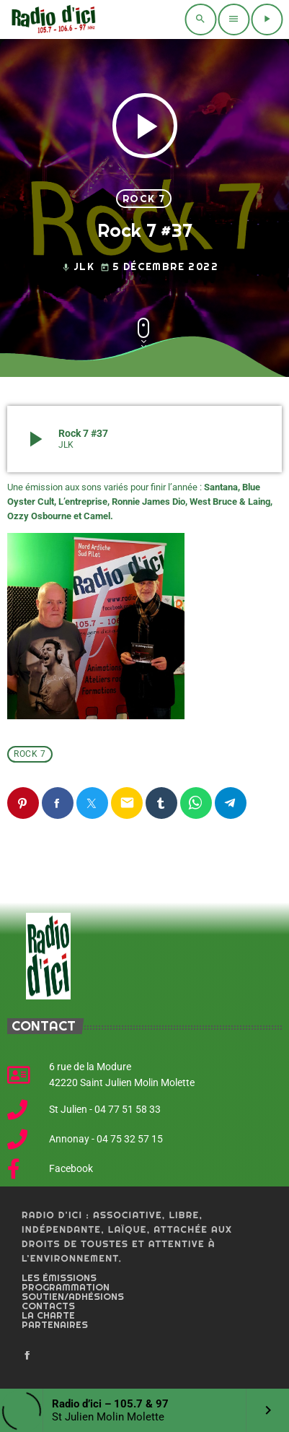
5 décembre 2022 (159, 267)
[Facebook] (27, 1356)
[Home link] (51, 19)
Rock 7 (144, 198)
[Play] (267, 19)
